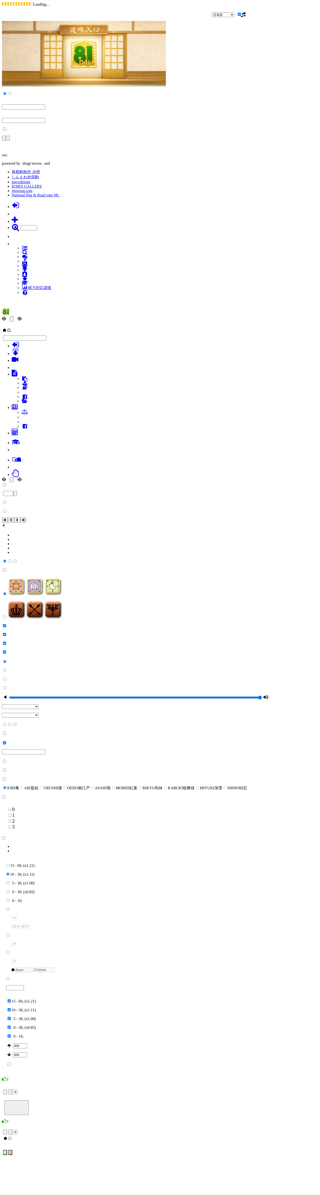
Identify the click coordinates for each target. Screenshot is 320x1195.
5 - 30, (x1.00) (20, 883)
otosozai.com (22, 191)
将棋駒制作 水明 (26, 172)
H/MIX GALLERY (27, 186)
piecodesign (21, 182)
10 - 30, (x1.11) (20, 874)
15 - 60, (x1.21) (20, 865)
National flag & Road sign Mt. (36, 195)
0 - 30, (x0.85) (20, 892)
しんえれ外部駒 (25, 177)
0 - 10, (14, 901)
